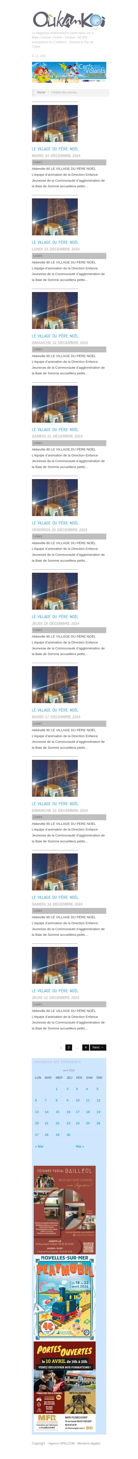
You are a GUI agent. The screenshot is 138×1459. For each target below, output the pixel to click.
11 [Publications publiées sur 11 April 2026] (88, 1100)
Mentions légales (88, 1443)
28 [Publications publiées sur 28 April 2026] (47, 1135)
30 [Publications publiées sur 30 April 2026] (68, 1135)
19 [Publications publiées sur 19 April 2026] (98, 1112)
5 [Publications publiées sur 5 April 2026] (98, 1089)
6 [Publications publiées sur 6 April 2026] (36, 1100)
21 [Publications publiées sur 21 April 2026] (47, 1123)
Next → (98, 1047)
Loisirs (37, 162)
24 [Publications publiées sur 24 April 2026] (78, 1123)
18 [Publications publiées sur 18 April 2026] (88, 1112)
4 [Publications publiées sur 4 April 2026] (87, 1089)
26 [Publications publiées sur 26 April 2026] (98, 1123)
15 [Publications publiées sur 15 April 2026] (57, 1112)
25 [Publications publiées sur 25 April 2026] (88, 1123)
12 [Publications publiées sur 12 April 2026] (98, 1100)
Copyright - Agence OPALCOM (53, 1443)
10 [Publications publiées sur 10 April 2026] (78, 1100)
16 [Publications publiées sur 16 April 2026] (68, 1112)
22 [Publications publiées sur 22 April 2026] (57, 1123)
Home (41, 92)
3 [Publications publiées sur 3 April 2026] (77, 1089)
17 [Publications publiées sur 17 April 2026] (78, 1112)
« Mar (39, 1146)
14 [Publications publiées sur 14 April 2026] (47, 1112)
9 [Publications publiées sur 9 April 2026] (68, 1100)
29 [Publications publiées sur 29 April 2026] (57, 1135)
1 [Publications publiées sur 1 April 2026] (57, 1089)
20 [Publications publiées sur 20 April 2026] (37, 1123)
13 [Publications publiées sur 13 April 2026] (37, 1112)
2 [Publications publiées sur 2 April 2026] (68, 1089)
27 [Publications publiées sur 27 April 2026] (37, 1135)
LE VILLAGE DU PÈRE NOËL (55, 149)
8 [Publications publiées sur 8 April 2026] (57, 1100)
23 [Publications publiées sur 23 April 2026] (68, 1123)
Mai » (80, 1146)
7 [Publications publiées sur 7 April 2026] (46, 1100)
